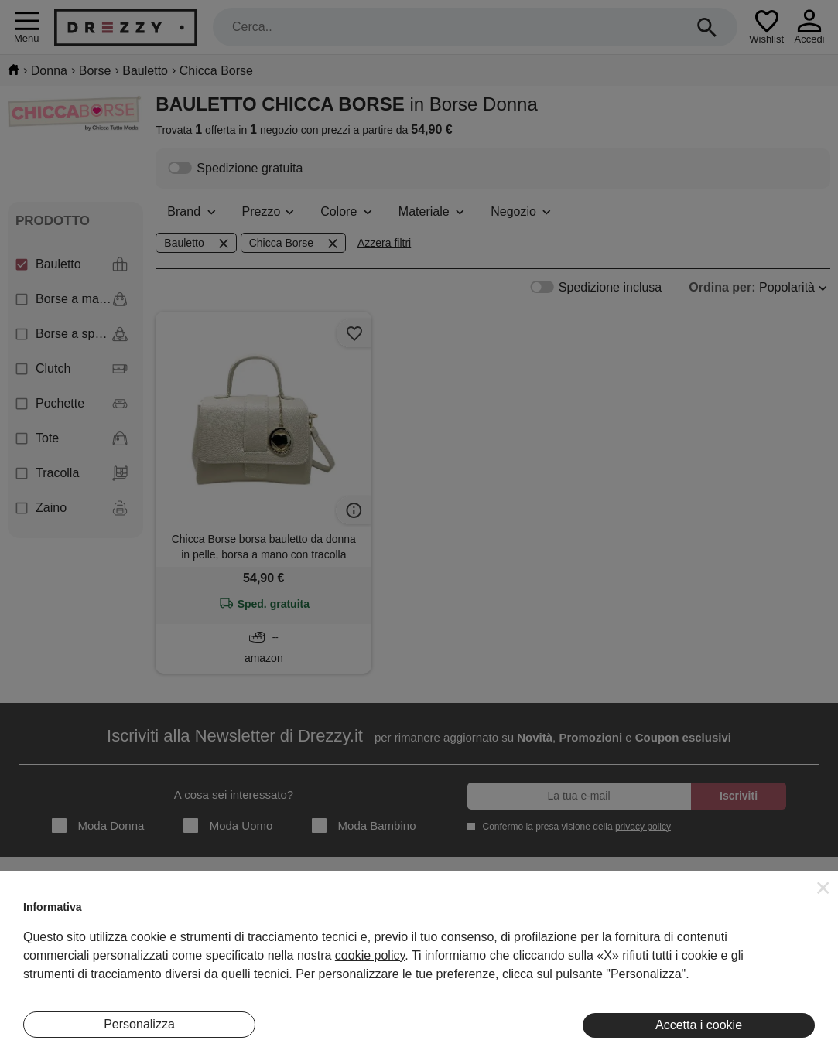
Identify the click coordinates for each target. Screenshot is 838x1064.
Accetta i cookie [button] (698, 1025)
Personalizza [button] (139, 1024)
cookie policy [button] (370, 955)
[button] (823, 888)
